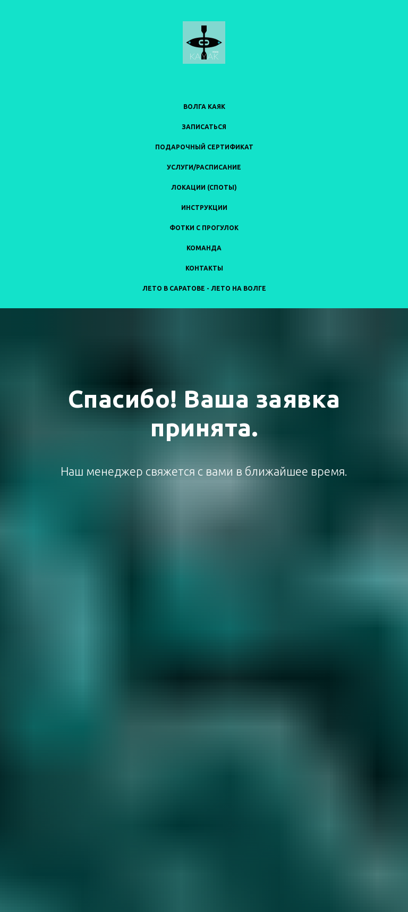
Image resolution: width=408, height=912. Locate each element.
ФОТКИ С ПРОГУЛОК (204, 227)
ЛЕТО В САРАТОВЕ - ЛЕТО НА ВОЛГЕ (204, 288)
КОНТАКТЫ (204, 268)
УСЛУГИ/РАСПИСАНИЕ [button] (204, 167)
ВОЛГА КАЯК (204, 106)
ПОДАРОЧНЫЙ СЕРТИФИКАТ (204, 146)
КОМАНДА (204, 247)
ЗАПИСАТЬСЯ (204, 126)
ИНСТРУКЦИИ (204, 207)
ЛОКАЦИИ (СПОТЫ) (204, 187)
